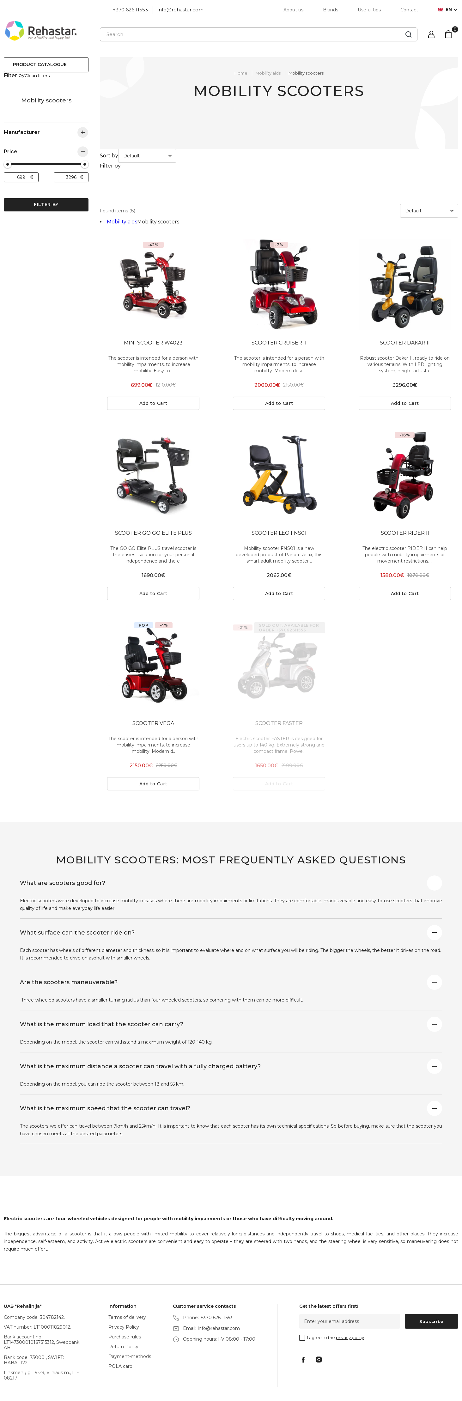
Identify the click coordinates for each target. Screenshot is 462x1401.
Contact (409, 10)
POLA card (120, 1338)
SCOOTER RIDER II (405, 505)
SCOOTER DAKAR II (405, 315)
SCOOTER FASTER (279, 695)
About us (293, 10)
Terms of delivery (127, 1289)
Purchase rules (124, 1309)
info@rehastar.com (181, 10)
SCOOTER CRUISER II (279, 315)
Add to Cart (153, 375)
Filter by (46, 198)
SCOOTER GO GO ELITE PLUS (153, 505)
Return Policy (123, 1318)
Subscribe (431, 1293)
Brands (330, 10)
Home (240, 73)
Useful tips (369, 10)
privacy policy (350, 1309)
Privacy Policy (123, 1299)
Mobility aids (10, 94)
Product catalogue (40, 64)
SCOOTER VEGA (153, 695)
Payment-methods (129, 1328)
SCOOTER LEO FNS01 (279, 505)
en (445, 9)
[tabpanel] (153, 256)
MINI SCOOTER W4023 (153, 315)
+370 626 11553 (130, 10)
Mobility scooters (306, 73)
